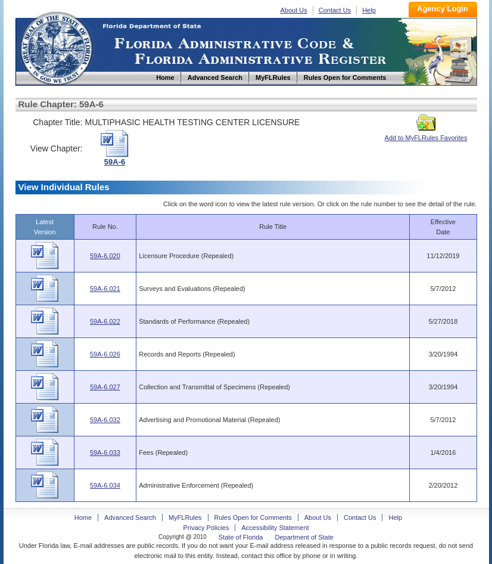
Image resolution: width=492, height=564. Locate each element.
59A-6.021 (105, 288)
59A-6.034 (105, 485)
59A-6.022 (105, 321)
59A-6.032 (105, 419)
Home (56, 47)
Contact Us (335, 10)
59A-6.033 (105, 452)
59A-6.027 (105, 387)
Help (369, 10)
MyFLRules (185, 517)
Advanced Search (130, 517)
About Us (294, 10)
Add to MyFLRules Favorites (426, 134)
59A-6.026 (105, 354)
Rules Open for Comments (253, 517)
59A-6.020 (105, 255)
